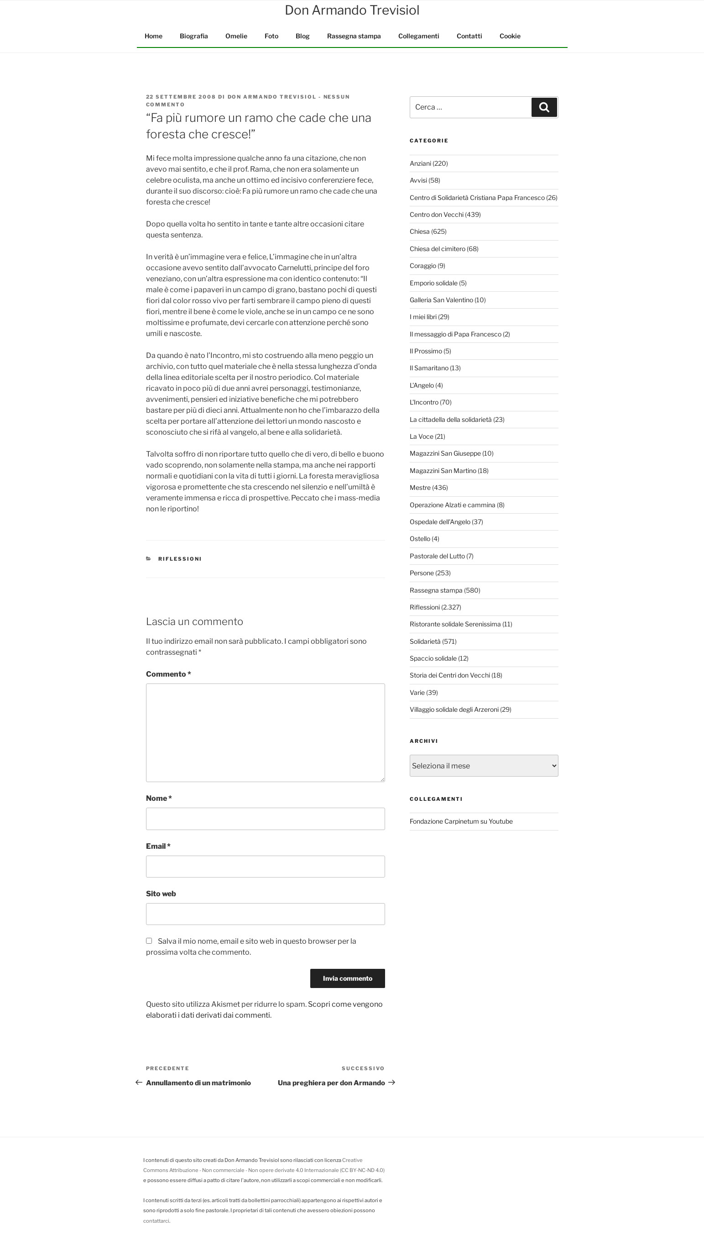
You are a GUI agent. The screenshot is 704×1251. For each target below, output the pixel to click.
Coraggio (423, 265)
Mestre (420, 487)
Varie (417, 692)
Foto (271, 36)
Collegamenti (418, 36)
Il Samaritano (429, 368)
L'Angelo (422, 385)
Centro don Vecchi (437, 214)
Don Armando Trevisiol (272, 97)
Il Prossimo (426, 351)
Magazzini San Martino (443, 470)
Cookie (510, 36)
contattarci (156, 1221)
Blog (303, 36)
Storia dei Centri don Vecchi (450, 675)
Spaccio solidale (433, 658)
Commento (168, 674)
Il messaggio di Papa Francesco (455, 334)
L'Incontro (424, 402)
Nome (159, 798)
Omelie (236, 36)
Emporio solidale (434, 283)
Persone (422, 573)
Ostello (420, 538)
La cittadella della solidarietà (451, 419)
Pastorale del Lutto (437, 556)
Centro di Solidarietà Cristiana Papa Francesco (477, 197)
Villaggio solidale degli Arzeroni (454, 709)
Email (158, 846)
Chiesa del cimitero (437, 248)
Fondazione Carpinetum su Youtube (461, 821)
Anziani (420, 163)
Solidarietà (425, 641)
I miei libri (423, 317)
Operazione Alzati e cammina (452, 505)
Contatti (469, 36)
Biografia (194, 36)
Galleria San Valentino (441, 300)
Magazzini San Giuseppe (445, 453)
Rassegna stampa (354, 36)
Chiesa (420, 231)
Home (153, 36)
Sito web (161, 893)
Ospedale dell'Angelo (440, 522)
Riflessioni (180, 559)
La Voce (421, 436)
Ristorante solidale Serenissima (455, 624)
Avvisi (418, 180)
